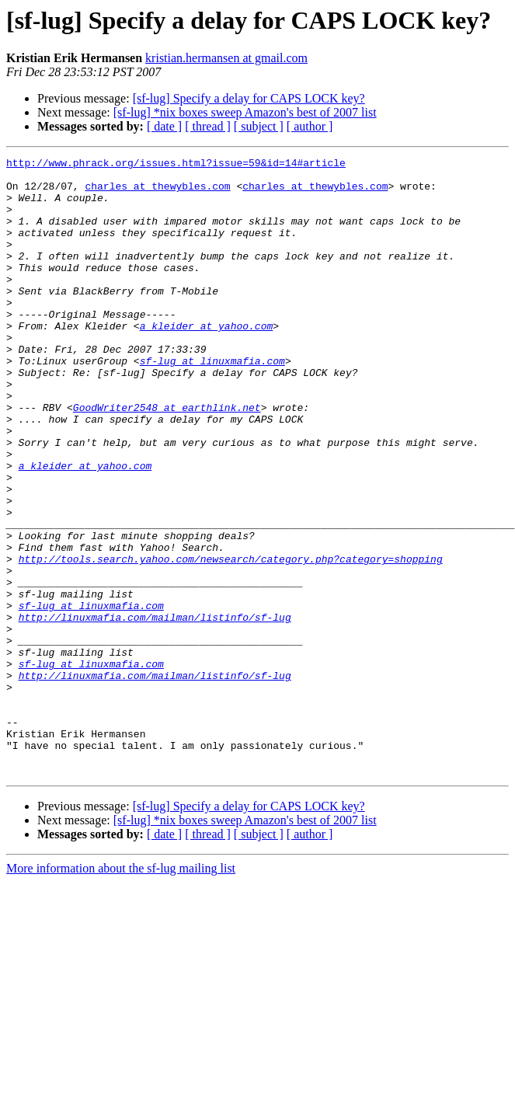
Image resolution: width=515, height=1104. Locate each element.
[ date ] (164, 126)
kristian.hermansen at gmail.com (226, 57)
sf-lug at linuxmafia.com (212, 402)
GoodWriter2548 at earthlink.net (167, 458)
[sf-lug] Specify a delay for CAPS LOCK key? (249, 98)
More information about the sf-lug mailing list (120, 991)
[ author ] (310, 126)
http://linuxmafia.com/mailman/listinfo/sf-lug (155, 710)
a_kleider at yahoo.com (206, 360)
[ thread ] (208, 126)
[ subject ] (259, 126)
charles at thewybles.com (157, 193)
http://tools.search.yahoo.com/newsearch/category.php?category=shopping (231, 640)
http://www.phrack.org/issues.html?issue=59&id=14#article (176, 165)
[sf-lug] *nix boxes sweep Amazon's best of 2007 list (245, 112)
